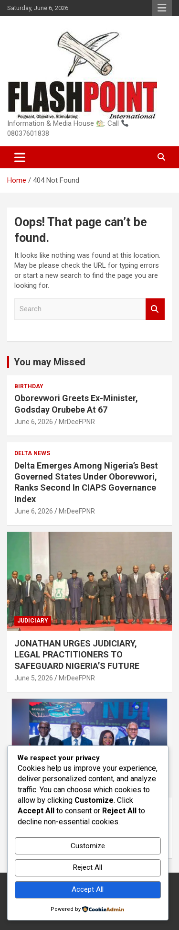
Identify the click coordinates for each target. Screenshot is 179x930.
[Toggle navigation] (19, 157)
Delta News (32, 453)
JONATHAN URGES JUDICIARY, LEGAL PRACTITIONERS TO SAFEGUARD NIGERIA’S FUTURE (76, 654)
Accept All (88, 889)
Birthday (28, 386)
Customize (88, 846)
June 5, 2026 (33, 678)
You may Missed (49, 362)
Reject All (87, 867)
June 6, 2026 (33, 422)
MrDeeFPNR (77, 422)
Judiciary (32, 620)
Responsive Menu (162, 8)
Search (155, 309)
